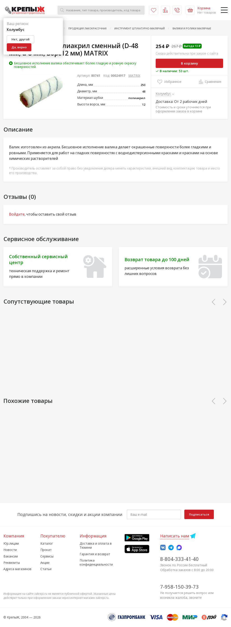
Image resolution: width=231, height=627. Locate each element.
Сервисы (46, 556)
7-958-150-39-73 (179, 586)
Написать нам (174, 536)
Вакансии (10, 556)
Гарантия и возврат (95, 554)
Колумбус (163, 93)
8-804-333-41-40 (179, 558)
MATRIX (134, 75)
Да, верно (19, 47)
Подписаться (199, 514)
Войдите (17, 214)
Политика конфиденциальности (96, 562)
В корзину (189, 63)
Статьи (45, 569)
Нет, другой (21, 39)
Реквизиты (11, 562)
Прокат (46, 550)
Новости (10, 550)
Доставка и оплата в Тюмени (96, 545)
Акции (44, 562)
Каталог (46, 543)
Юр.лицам (11, 543)
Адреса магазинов (17, 569)
